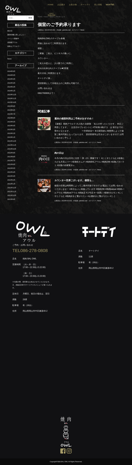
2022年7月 (11, 160)
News (82, 30)
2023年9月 (11, 106)
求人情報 (98, 4)
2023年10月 (11, 102)
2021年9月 (11, 199)
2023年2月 (11, 133)
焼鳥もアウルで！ (14, 46)
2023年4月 (11, 126)
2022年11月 (11, 145)
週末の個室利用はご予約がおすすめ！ (74, 118)
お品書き (61, 4)
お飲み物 (73, 4)
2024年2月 (11, 87)
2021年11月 (11, 192)
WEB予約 (110, 4)
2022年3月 (11, 176)
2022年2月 (11, 180)
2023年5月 (11, 122)
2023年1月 (11, 137)
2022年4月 (11, 172)
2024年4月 (11, 79)
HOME (50, 4)
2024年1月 (11, 91)
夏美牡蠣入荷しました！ (16, 35)
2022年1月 (11, 184)
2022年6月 (11, 164)
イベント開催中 (13, 39)
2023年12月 (11, 95)
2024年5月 (11, 75)
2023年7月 (11, 114)
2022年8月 (11, 157)
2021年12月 (11, 188)
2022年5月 (11, 168)
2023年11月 (11, 98)
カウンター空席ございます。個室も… (74, 180)
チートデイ (85, 4)
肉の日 (9, 31)
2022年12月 (11, 141)
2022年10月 (11, 149)
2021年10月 (11, 195)
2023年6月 (11, 118)
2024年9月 (11, 71)
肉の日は (59, 153)
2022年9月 (11, 153)
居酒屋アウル (12, 42)
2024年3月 (11, 83)
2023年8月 (11, 110)
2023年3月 (11, 129)
